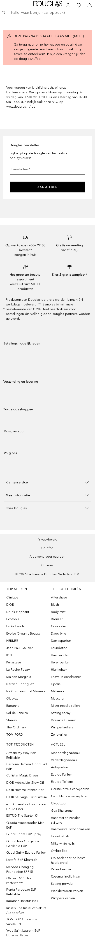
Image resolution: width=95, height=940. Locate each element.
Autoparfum (60, 767)
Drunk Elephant (17, 612)
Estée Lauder (16, 626)
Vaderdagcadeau (64, 760)
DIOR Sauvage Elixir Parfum (26, 797)
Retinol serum (61, 869)
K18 (9, 655)
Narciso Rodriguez (20, 684)
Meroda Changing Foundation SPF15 (20, 869)
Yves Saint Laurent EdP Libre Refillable (23, 933)
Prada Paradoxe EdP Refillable (21, 892)
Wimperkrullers (62, 727)
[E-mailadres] (47, 169)
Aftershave (59, 597)
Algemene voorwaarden (47, 557)
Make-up (57, 691)
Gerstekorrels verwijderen (70, 789)
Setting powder (62, 884)
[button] (47, 482)
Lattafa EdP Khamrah (21, 860)
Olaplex (12, 698)
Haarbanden (60, 655)
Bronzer (57, 619)
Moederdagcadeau (65, 753)
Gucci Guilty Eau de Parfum (26, 853)
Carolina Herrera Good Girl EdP (26, 766)
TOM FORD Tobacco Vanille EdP (21, 921)
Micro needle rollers (66, 706)
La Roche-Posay (18, 670)
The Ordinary (16, 727)
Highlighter (59, 670)
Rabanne (12, 706)
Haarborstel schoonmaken (70, 829)
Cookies (47, 565)
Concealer (58, 626)
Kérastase (13, 662)
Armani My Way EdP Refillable (21, 755)
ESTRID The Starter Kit (22, 816)
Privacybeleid (47, 539)
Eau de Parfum (62, 774)
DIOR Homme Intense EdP (25, 790)
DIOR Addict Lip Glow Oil (25, 783)
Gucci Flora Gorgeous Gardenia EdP (22, 843)
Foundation (59, 648)
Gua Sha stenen (63, 811)
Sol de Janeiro (17, 713)
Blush (55, 605)
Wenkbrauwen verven (67, 891)
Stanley (11, 720)
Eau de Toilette (62, 782)
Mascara (57, 698)
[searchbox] (47, 13)
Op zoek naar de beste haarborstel (68, 860)
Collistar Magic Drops (22, 775)
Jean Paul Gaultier (19, 648)
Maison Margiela (18, 677)
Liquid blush (60, 836)
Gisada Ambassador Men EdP (25, 825)
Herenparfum (60, 662)
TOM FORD (14, 735)
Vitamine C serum (64, 720)
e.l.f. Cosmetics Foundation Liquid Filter (26, 806)
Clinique (12, 597)
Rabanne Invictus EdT (22, 901)
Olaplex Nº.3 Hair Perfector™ (18, 880)
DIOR (10, 605)
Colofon (47, 548)
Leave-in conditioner (66, 677)
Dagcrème (58, 633)
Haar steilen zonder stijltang (65, 820)
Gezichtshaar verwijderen (70, 796)
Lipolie (56, 684)
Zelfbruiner (59, 735)
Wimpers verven (63, 898)
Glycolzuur (59, 803)
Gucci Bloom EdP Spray (23, 834)
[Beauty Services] (57, 5)
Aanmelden (47, 187)
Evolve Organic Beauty (23, 633)
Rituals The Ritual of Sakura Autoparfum (26, 910)
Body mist (58, 612)
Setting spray (61, 713)
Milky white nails (63, 843)
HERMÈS (12, 641)
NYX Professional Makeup (25, 691)
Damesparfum (61, 641)
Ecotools (12, 619)
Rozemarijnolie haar (65, 876)
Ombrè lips (59, 851)
